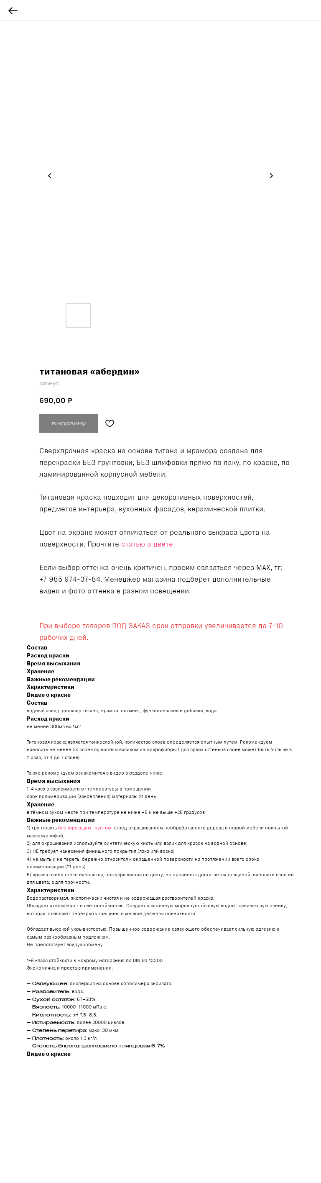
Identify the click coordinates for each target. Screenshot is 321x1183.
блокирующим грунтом (84, 828)
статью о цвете (147, 544)
